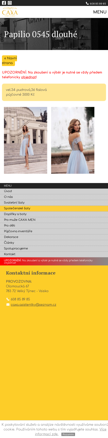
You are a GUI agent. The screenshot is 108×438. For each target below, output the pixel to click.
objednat (28, 77)
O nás (8, 197)
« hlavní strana (9, 61)
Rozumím (68, 434)
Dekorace (11, 237)
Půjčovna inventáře (18, 231)
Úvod (8, 191)
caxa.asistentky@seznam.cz (33, 305)
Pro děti (9, 225)
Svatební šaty (14, 202)
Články (9, 242)
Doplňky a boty (15, 214)
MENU (99, 12)
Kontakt (9, 254)
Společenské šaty (17, 208)
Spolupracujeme (16, 248)
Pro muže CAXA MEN (19, 220)
